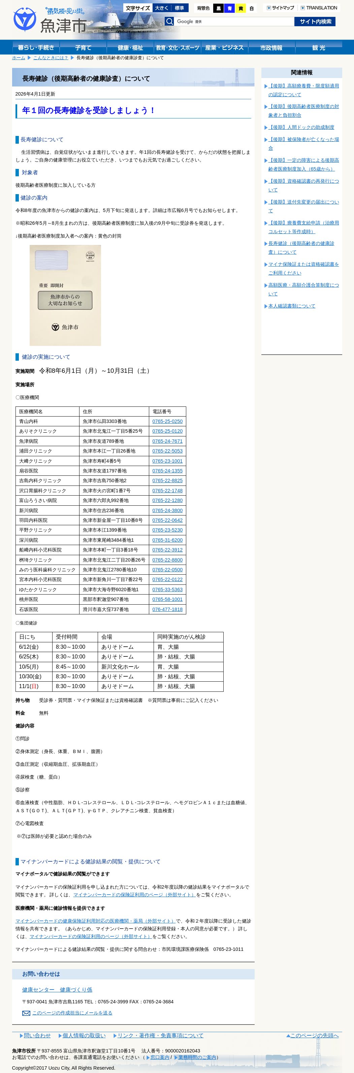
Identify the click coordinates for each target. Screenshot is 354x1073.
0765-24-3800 (168, 510)
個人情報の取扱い (84, 1035)
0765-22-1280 (168, 500)
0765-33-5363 (168, 589)
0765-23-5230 (168, 530)
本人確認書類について (292, 306)
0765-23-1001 (168, 461)
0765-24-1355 (168, 470)
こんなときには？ (50, 57)
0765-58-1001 (168, 599)
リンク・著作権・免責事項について (161, 1035)
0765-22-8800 (168, 560)
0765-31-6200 (168, 540)
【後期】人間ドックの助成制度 (301, 127)
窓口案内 (160, 1057)
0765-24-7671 (168, 441)
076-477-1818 (168, 609)
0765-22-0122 (168, 579)
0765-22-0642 (168, 520)
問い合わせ (37, 1035)
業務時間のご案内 (197, 1057)
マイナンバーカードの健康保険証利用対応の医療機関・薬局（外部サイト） (95, 921)
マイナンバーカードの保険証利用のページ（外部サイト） (134, 894)
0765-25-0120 (168, 431)
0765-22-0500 (168, 569)
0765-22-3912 (168, 549)
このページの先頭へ (314, 1035)
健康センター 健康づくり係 (57, 990)
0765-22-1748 (168, 490)
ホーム (18, 57)
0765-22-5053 (168, 451)
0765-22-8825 (168, 480)
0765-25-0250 (168, 421)
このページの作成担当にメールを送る (72, 1012)
